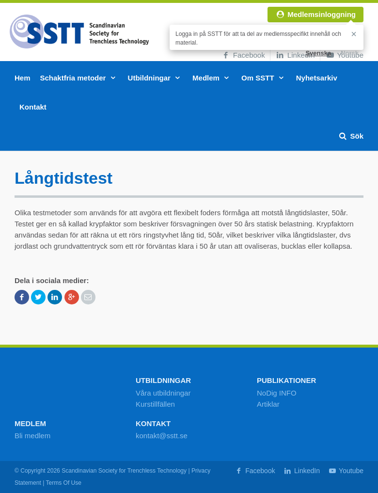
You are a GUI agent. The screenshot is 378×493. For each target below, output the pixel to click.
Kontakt (33, 107)
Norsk (350, 53)
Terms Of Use (63, 482)
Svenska (318, 53)
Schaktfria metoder (79, 78)
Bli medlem (32, 435)
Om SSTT (263, 78)
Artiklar (268, 404)
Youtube (345, 471)
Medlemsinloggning (315, 14)
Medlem (212, 78)
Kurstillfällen (155, 404)
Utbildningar (155, 78)
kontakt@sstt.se (162, 435)
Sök (350, 136)
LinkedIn (295, 55)
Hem (23, 78)
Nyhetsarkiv (316, 78)
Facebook (243, 55)
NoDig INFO (277, 393)
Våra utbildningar (163, 393)
